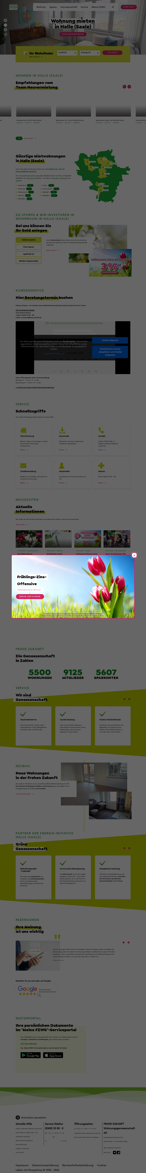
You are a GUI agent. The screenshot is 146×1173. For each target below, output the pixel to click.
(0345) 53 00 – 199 (31, 1131)
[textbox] (88, 53)
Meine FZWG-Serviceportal (112, 1146)
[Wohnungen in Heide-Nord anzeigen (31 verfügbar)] (27, 185)
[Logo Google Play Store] (31, 1054)
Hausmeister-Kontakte (23, 1135)
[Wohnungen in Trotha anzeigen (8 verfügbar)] (51, 185)
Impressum (22, 1164)
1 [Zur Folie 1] (5, 20)
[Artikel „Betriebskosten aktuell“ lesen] (52, 571)
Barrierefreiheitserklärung (77, 1164)
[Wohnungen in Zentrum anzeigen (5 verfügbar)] (27, 195)
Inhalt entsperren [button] (110, 340)
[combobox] (67, 53)
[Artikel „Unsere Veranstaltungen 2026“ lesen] (111, 568)
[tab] (28, 240)
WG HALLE (107, 1151)
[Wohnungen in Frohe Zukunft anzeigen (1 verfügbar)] (51, 189)
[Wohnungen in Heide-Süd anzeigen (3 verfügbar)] (27, 189)
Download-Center (21, 1143)
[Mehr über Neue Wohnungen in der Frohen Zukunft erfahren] (24, 784)
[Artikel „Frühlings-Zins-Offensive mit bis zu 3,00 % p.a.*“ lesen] (82, 573)
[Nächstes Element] (129, 87)
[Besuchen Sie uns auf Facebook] (118, 1151)
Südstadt (19, 181)
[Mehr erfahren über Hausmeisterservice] (33, 730)
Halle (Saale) (31, 178)
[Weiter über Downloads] (73, 450)
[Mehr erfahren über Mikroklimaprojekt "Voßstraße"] (33, 883)
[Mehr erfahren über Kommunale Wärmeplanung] (73, 883)
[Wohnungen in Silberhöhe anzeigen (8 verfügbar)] (27, 199)
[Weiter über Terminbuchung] (34, 450)
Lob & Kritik (20, 1151)
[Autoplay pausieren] (5, 34)
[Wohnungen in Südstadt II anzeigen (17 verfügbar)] (51, 195)
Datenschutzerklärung (45, 1164)
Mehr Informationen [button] (53, 354)
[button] (39, 57)
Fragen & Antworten (22, 1147)
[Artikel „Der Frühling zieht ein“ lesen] (23, 571)
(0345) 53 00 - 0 (54, 1127)
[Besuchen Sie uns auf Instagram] (114, 1151)
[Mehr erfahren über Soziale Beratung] (73, 730)
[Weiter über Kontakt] (112, 450)
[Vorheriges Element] (124, 87)
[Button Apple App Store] (53, 1054)
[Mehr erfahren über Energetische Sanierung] (113, 883)
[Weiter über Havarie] (112, 483)
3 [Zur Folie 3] (5, 29)
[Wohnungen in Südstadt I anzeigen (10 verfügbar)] (51, 192)
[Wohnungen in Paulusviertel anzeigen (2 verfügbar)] (27, 192)
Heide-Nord (55, 178)
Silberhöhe (64, 178)
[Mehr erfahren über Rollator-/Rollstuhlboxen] (113, 730)
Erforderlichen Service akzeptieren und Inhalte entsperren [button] (110, 352)
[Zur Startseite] (13, 7)
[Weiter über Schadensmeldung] (34, 483)
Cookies (101, 1164)
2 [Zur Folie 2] (5, 25)
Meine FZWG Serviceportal (24, 1139)
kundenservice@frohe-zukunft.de (31, 1127)
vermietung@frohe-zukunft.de (26, 171)
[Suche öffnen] (113, 7)
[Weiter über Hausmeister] (73, 483)
